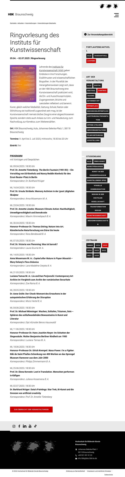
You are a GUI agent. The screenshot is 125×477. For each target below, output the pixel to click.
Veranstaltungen (30, 23)
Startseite (13, 23)
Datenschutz (108, 475)
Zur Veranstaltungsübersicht (100, 34)
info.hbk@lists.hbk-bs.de (87, 458)
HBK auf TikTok (35, 426)
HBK (11, 14)
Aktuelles (21, 23)
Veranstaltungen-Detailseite (47, 23)
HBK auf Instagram (13, 426)
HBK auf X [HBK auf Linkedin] (24, 426)
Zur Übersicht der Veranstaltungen (31, 409)
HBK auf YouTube (30, 426)
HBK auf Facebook (19, 426)
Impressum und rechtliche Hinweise (99, 471)
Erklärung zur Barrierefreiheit (75, 471)
